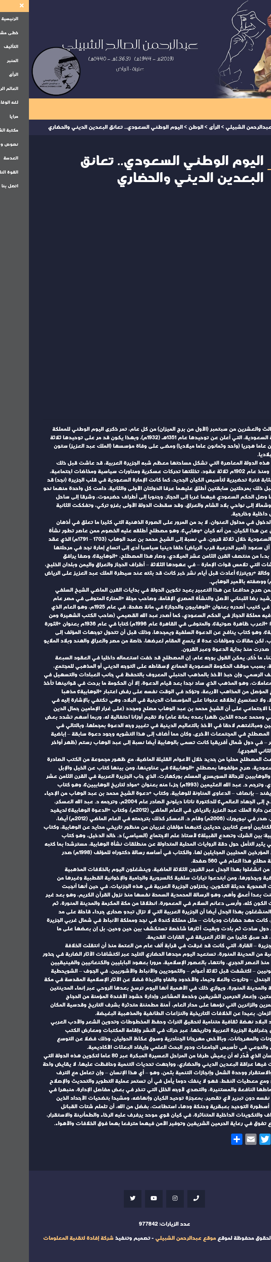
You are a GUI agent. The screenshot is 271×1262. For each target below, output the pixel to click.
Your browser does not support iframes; (135, 305)
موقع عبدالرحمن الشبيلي (156, 1238)
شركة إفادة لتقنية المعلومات (49, 1238)
